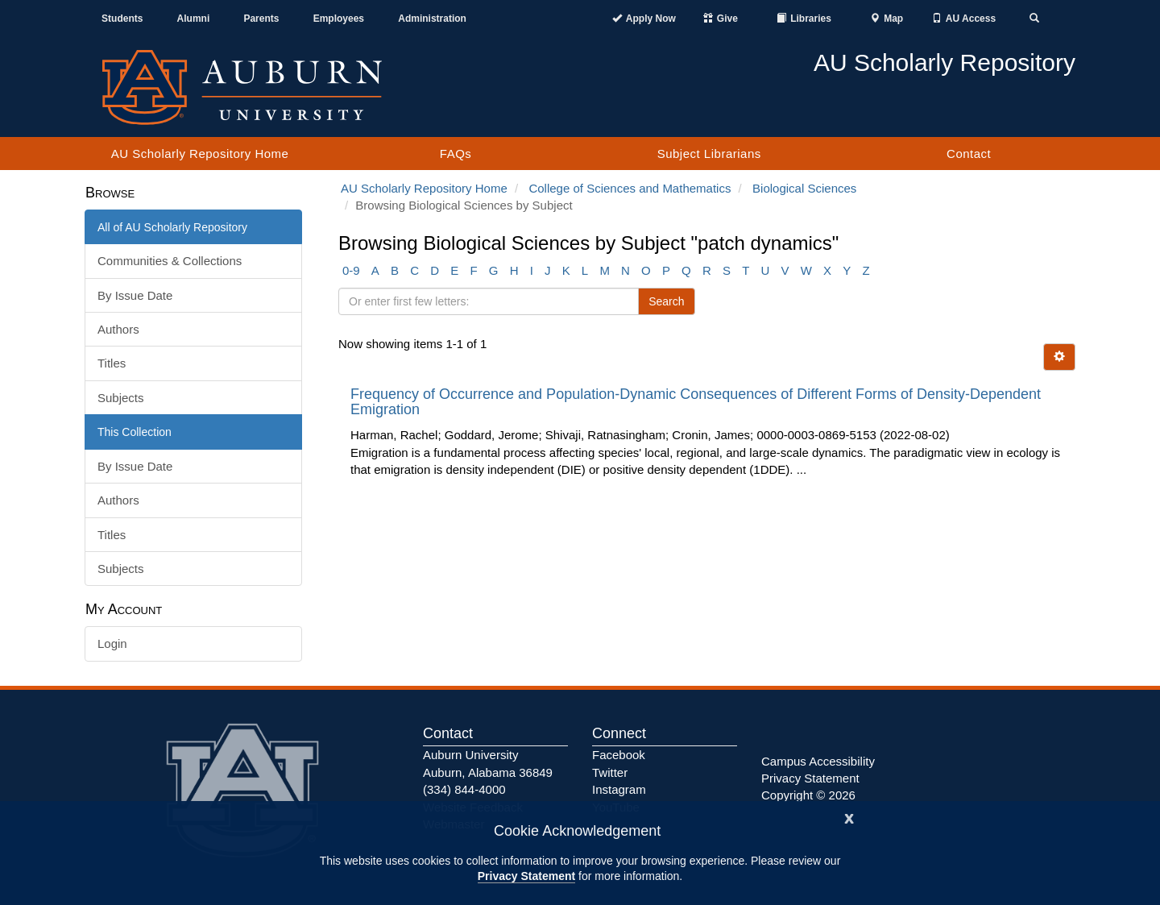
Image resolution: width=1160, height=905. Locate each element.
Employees (338, 18)
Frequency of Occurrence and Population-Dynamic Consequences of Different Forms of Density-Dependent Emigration (695, 402)
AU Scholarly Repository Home (200, 153)
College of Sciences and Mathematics (629, 188)
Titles (111, 363)
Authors (118, 329)
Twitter (610, 772)
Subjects (120, 398)
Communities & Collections (169, 261)
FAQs (456, 153)
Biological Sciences (804, 188)
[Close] (849, 816)
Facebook (618, 755)
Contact (969, 153)
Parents (261, 18)
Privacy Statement (526, 876)
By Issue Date (134, 295)
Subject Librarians (709, 153)
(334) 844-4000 (464, 789)
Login (112, 643)
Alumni (193, 18)
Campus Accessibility (818, 761)
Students (122, 18)
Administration (432, 18)
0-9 (351, 270)
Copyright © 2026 (808, 795)
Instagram (619, 789)
